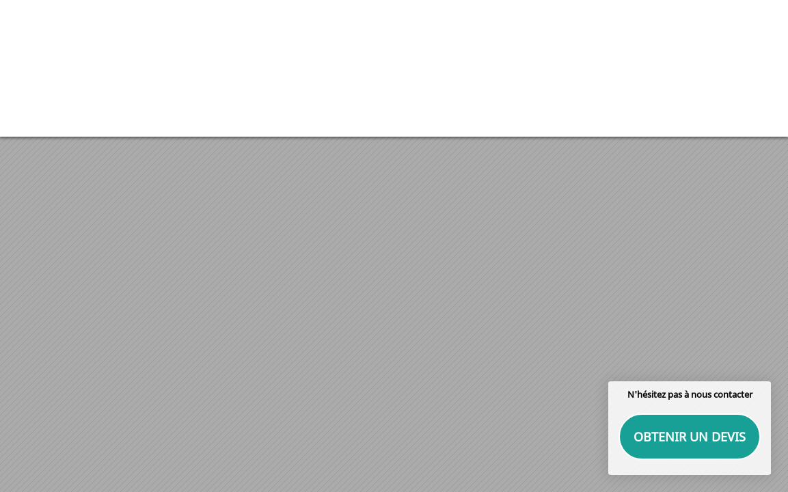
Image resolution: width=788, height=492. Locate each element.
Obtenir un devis (690, 436)
